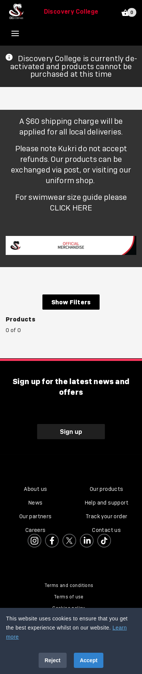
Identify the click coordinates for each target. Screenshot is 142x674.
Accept (89, 660)
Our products (106, 489)
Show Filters (71, 302)
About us (35, 489)
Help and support (106, 503)
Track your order (106, 516)
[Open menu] (20, 33)
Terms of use (69, 597)
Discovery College (71, 11)
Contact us (106, 530)
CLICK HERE (71, 207)
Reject (53, 660)
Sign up (71, 431)
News (35, 503)
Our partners (35, 516)
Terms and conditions (69, 585)
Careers (35, 530)
